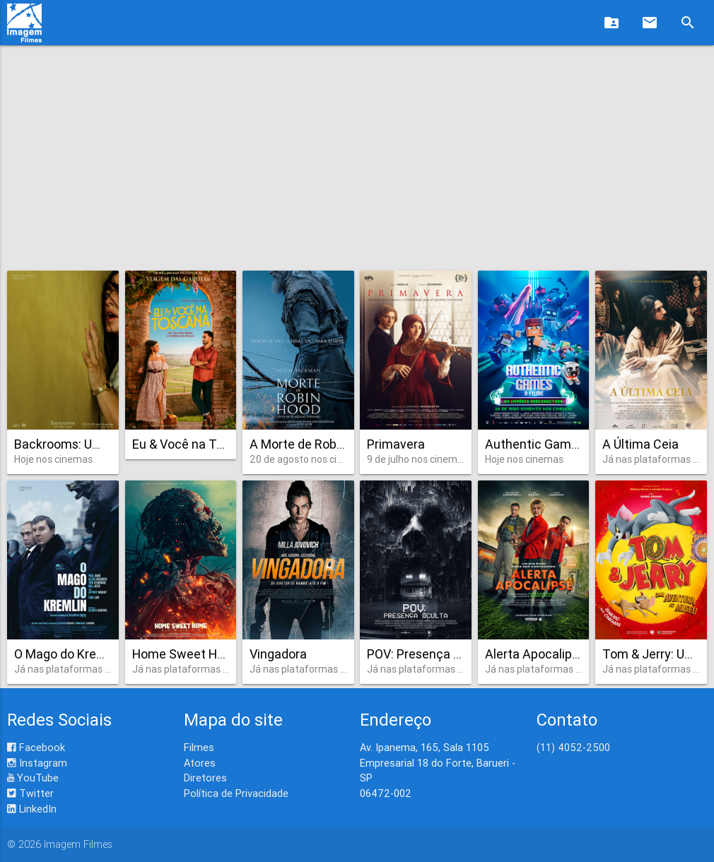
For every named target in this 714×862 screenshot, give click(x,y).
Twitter (30, 793)
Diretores (205, 777)
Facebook (36, 747)
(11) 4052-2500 (573, 747)
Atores (200, 762)
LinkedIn (32, 808)
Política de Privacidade (236, 793)
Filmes (199, 747)
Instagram (37, 762)
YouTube (33, 777)
